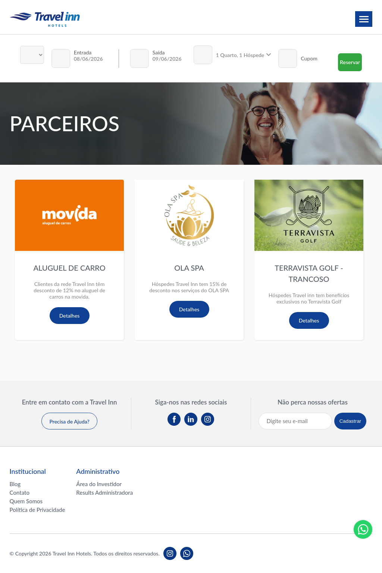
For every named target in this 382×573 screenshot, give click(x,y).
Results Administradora (104, 492)
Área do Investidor (99, 484)
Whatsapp (363, 529)
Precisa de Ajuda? (69, 421)
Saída (159, 52)
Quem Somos (26, 501)
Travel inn (45, 19)
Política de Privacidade (37, 509)
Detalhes (69, 315)
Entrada (83, 52)
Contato (19, 492)
